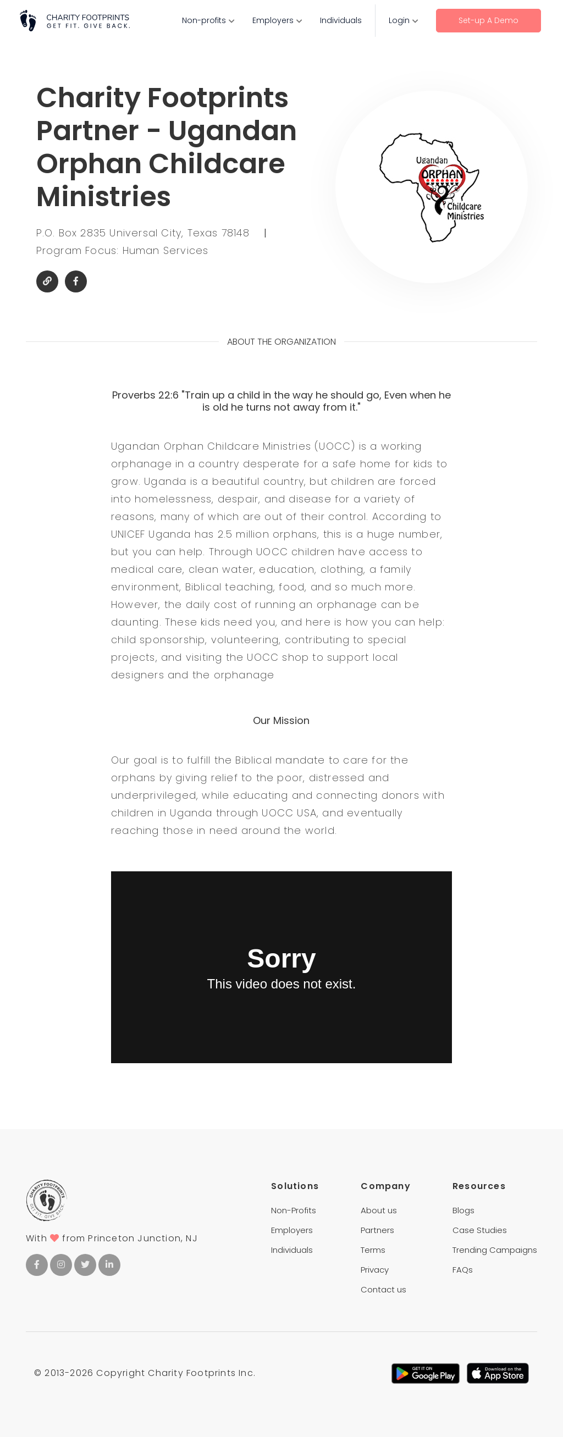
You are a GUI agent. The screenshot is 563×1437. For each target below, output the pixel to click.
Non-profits (204, 20)
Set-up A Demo (488, 20)
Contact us (383, 1289)
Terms (373, 1250)
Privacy (375, 1269)
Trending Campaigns (494, 1250)
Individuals (341, 20)
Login (399, 20)
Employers (273, 20)
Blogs (463, 1210)
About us (379, 1210)
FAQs (462, 1269)
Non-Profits (293, 1210)
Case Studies (479, 1230)
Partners (377, 1230)
